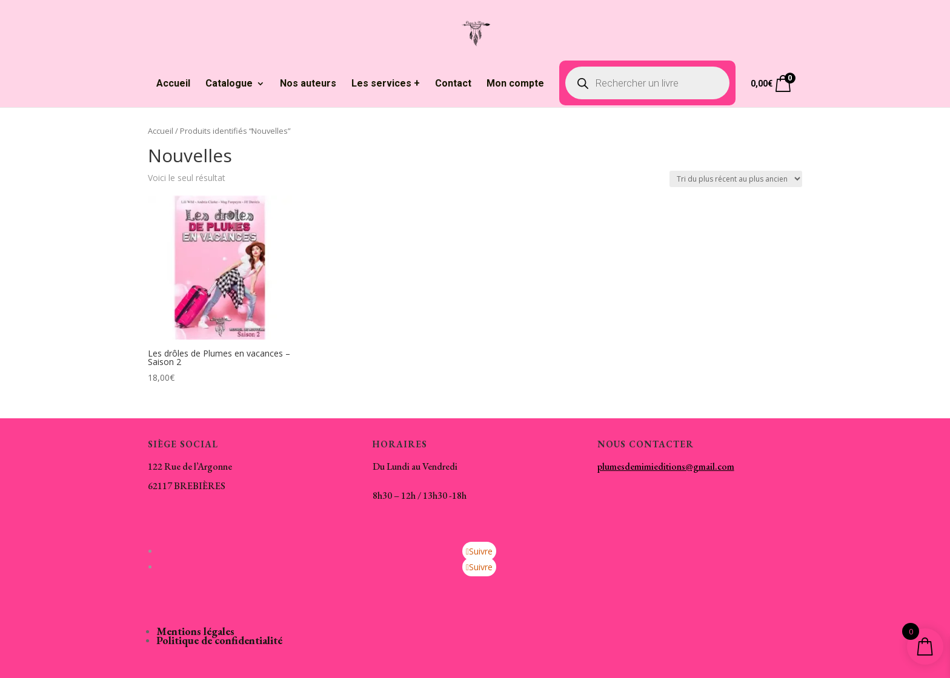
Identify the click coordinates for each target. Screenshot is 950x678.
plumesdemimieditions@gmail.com (665, 466)
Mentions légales (195, 631)
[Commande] (735, 179)
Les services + (385, 84)
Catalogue (229, 84)
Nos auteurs (308, 84)
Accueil (173, 84)
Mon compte (515, 84)
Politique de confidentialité (219, 640)
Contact (453, 84)
